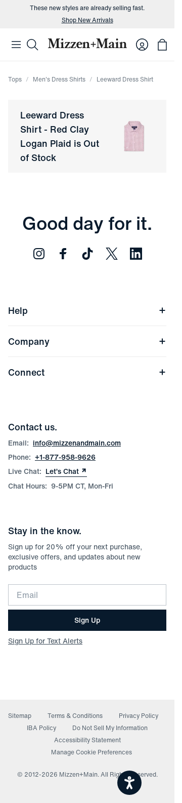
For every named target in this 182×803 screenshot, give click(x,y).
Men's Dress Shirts (59, 79)
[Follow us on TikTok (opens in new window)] (87, 254)
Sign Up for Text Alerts (45, 640)
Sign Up (87, 620)
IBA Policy (41, 728)
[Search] (32, 44)
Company (87, 341)
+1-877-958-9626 (65, 457)
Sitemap (19, 715)
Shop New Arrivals (87, 20)
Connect (87, 372)
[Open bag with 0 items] (162, 44)
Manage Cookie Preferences (91, 752)
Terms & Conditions (75, 715)
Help (87, 310)
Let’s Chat (66, 471)
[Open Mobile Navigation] (16, 44)
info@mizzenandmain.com (77, 442)
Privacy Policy (138, 715)
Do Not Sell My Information (110, 728)
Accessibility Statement (87, 740)
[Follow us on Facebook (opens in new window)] (63, 254)
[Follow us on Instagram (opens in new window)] (39, 254)
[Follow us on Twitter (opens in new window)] (112, 254)
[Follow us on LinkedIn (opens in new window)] (136, 254)
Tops (15, 79)
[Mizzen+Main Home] (87, 43)
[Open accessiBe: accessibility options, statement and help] (129, 783)
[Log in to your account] (142, 44)
